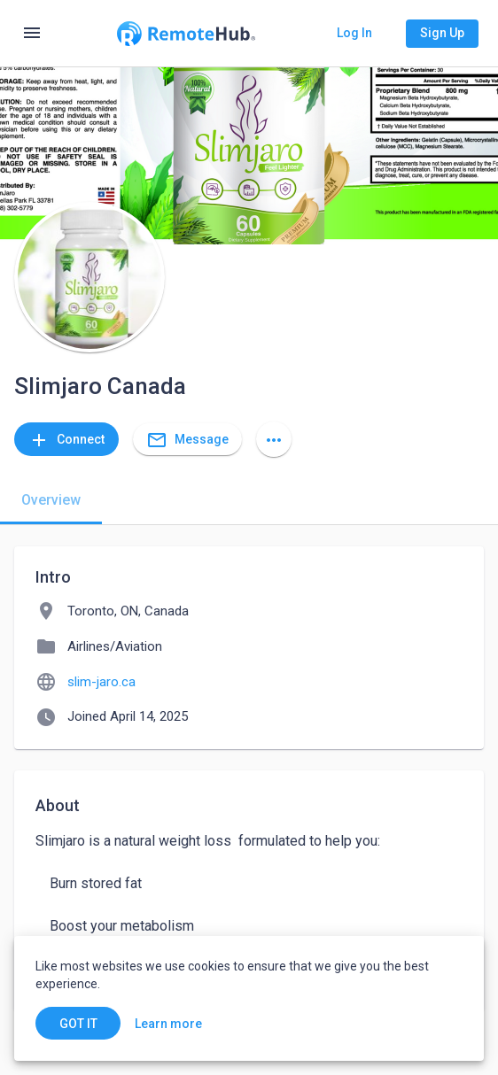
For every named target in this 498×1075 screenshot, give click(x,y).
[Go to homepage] (186, 33)
